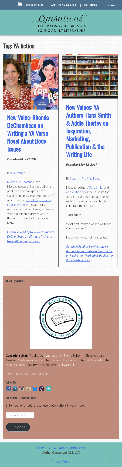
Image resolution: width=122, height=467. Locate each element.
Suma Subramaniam (65, 360)
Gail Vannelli (19, 173)
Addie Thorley (75, 192)
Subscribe (18, 427)
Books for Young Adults (64, 5)
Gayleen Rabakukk (30, 360)
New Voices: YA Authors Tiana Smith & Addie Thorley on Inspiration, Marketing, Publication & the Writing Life (88, 131)
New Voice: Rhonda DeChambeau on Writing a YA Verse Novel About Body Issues (28, 133)
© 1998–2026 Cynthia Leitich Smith (61, 448)
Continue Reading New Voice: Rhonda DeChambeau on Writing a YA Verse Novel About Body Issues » (30, 236)
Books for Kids (34, 5)
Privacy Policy (61, 461)
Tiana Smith (96, 187)
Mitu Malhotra (15, 364)
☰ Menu (110, 5)
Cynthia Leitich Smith (57, 355)
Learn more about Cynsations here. (28, 373)
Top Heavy (33, 200)
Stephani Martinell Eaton (86, 178)
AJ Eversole (94, 360)
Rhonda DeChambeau (21, 182)
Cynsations (90, 5)
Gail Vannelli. (66, 364)
